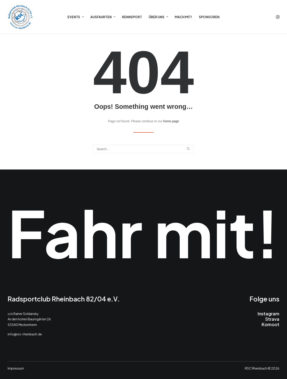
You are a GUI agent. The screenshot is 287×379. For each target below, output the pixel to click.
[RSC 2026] (20, 17)
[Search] (143, 149)
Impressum (16, 368)
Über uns (158, 17)
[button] (277, 17)
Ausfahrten (102, 17)
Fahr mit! (143, 232)
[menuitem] (75, 17)
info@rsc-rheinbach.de (25, 334)
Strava (272, 319)
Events (75, 17)
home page (171, 121)
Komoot (270, 324)
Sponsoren (209, 17)
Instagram (268, 313)
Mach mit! (183, 17)
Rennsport (132, 17)
